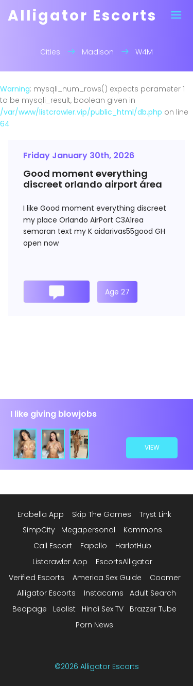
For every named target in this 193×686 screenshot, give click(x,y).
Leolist (64, 609)
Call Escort (52, 546)
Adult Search (153, 593)
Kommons (143, 530)
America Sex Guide (107, 577)
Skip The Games (101, 514)
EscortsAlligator (124, 562)
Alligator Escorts (46, 593)
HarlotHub (133, 546)
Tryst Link (155, 514)
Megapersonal (88, 530)
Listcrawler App (59, 562)
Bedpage (29, 609)
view (152, 447)
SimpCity (39, 530)
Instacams (104, 593)
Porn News (94, 625)
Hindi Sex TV (103, 609)
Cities (50, 52)
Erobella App (40, 514)
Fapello (93, 546)
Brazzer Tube (153, 609)
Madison (98, 52)
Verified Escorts (36, 577)
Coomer (165, 577)
